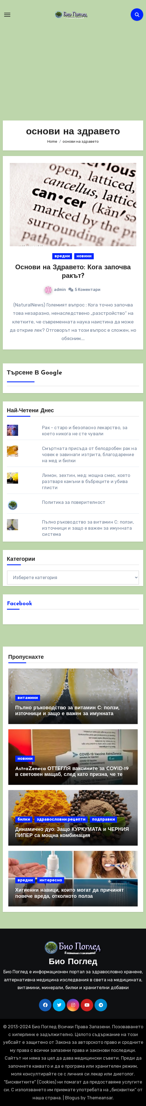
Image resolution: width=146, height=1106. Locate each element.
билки (24, 819)
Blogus (72, 1097)
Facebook (19, 604)
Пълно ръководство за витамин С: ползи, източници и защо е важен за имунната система (88, 528)
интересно (50, 880)
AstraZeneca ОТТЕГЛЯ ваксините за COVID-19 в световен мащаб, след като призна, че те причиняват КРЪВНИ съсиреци (72, 774)
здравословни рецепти (61, 819)
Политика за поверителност (73, 502)
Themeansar (100, 1097)
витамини (28, 697)
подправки (103, 819)
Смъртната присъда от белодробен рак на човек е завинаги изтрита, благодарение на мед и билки (89, 454)
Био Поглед (73, 962)
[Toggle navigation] (7, 14)
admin (55, 289)
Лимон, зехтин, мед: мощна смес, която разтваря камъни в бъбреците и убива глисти (86, 481)
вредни (62, 256)
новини (83, 256)
